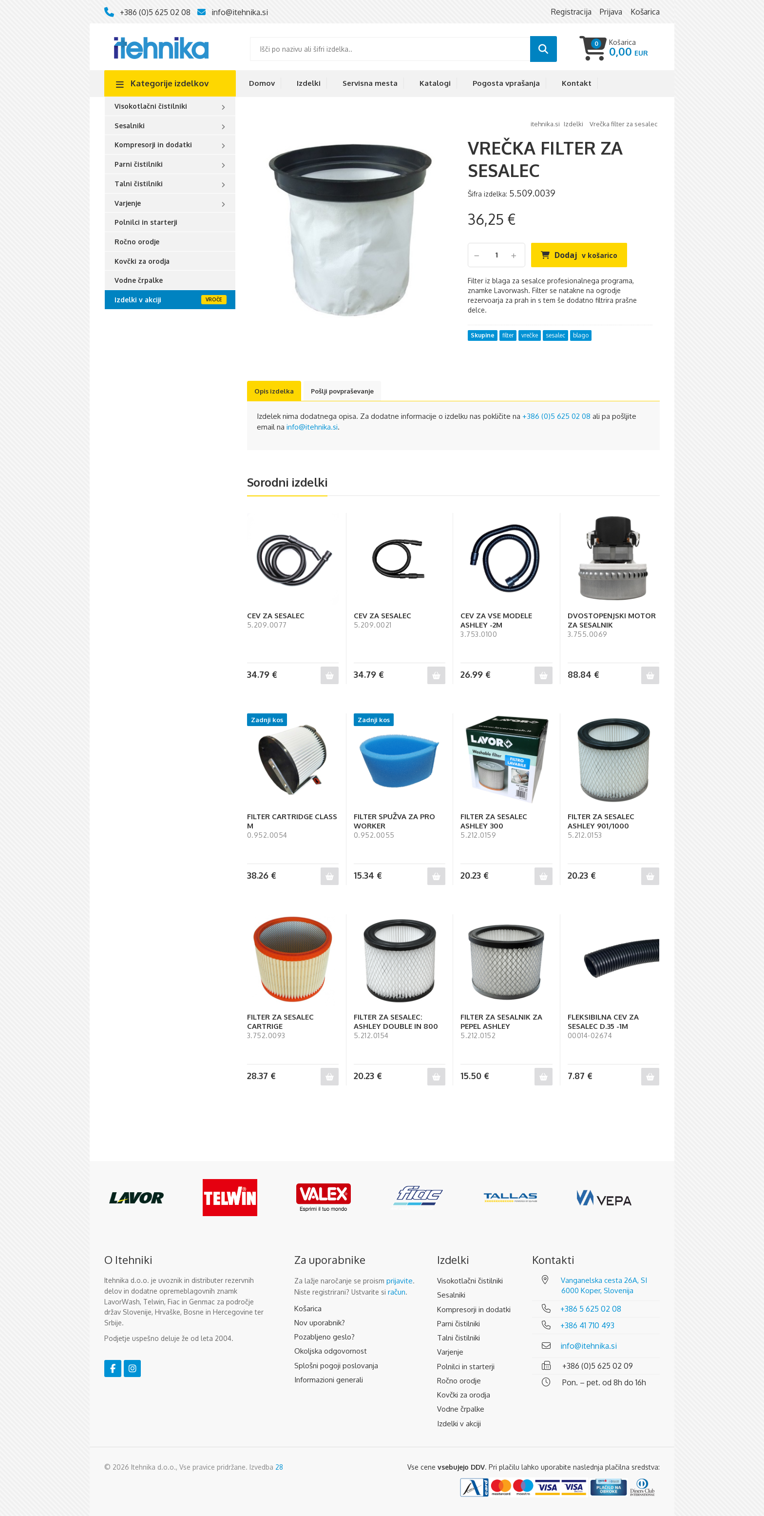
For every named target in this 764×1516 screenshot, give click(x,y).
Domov (262, 83)
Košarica (308, 1308)
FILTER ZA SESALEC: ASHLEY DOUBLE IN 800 (396, 1021)
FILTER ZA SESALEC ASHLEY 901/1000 (601, 821)
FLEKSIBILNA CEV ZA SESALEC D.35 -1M (603, 1021)
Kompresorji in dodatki (153, 144)
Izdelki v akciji (138, 299)
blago (581, 335)
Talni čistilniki (139, 183)
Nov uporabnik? (319, 1322)
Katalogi (435, 83)
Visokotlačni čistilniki (151, 106)
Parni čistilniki (139, 164)
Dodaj (585, 255)
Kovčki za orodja (142, 261)
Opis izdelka (274, 391)
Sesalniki (130, 125)
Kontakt (577, 83)
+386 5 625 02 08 (590, 1309)
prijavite (399, 1280)
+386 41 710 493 (587, 1325)
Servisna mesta (370, 83)
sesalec (555, 335)
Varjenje (128, 203)
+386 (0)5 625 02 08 (155, 12)
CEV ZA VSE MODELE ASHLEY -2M (496, 620)
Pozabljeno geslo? (324, 1336)
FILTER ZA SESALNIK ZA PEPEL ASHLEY (501, 1021)
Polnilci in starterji (146, 222)
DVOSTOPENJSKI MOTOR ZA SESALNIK (612, 620)
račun (396, 1292)
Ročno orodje (137, 241)
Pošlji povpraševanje (342, 391)
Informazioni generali (328, 1379)
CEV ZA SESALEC (276, 615)
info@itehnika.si (239, 12)
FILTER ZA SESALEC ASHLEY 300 (493, 821)
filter (508, 335)
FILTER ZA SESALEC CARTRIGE (280, 1021)
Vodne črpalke (139, 280)
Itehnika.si (545, 124)
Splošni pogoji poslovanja (336, 1365)
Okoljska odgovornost (330, 1351)
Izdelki (309, 83)
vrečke (529, 335)
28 (279, 1467)
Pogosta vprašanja (506, 83)
